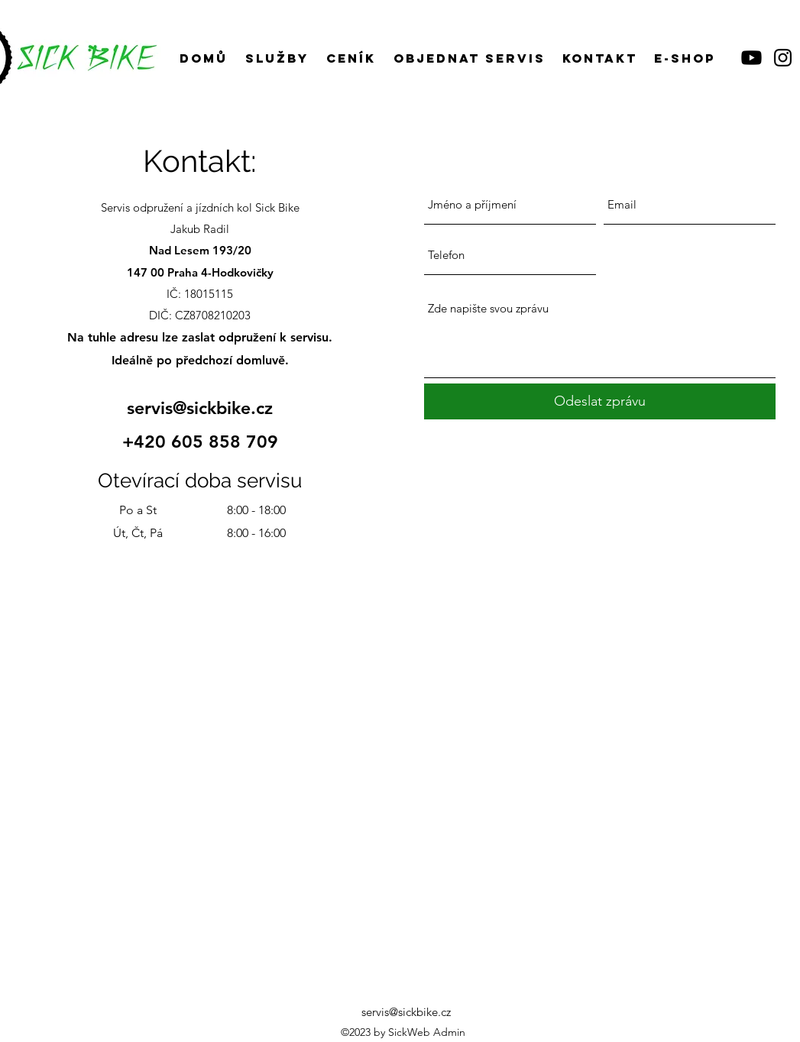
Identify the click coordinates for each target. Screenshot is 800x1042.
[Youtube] (751, 58)
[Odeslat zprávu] (600, 401)
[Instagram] (783, 58)
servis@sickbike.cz (200, 408)
